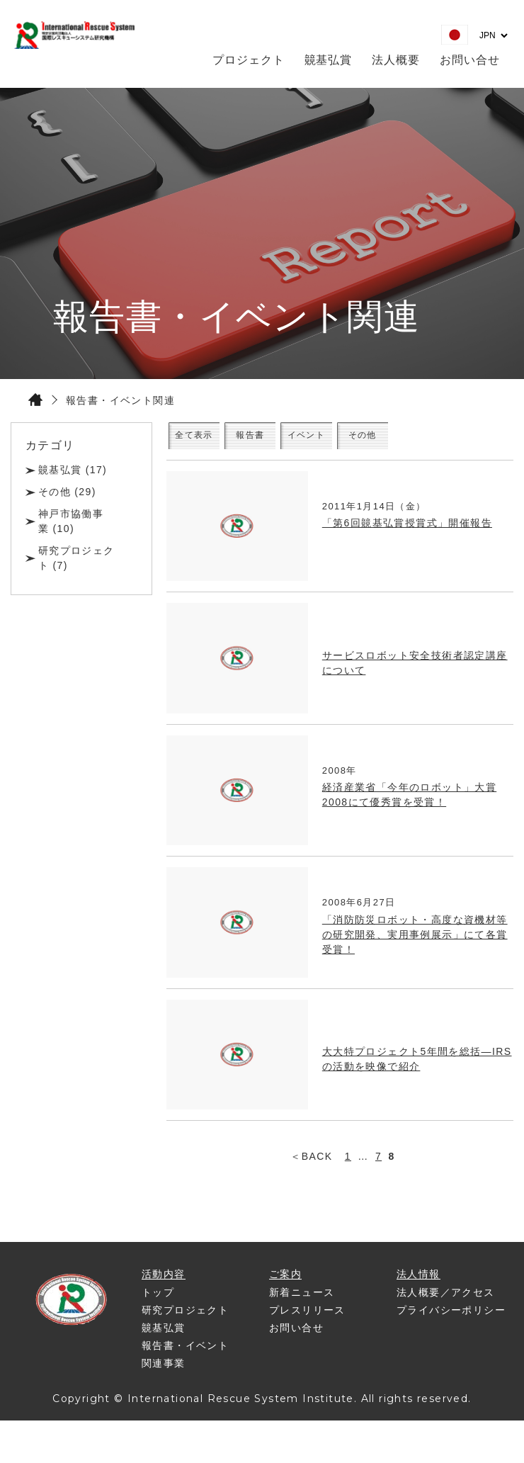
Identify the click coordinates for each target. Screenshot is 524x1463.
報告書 (296, 440)
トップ (158, 1303)
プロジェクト (248, 60)
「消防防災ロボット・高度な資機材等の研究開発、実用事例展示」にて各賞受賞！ (415, 944)
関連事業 (164, 1373)
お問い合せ (470, 60)
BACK (317, 1167)
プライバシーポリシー (451, 1320)
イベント (379, 440)
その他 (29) (67, 491)
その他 (461, 440)
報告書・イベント (185, 1356)
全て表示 (213, 440)
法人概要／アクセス (446, 1303)
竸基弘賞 (328, 60)
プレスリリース (307, 1320)
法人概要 (396, 60)
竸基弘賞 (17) (72, 469)
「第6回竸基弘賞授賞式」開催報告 (407, 533)
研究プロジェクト (185, 1320)
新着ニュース (301, 1303)
